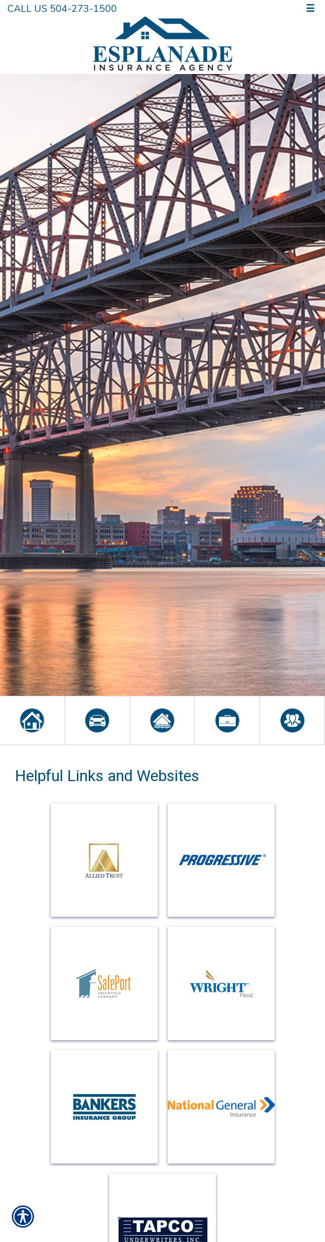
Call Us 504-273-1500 (62, 8)
